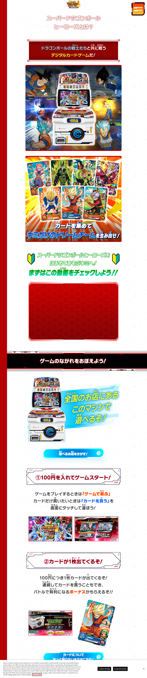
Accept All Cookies (120, 669)
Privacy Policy (36, 675)
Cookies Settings (104, 669)
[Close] (144, 669)
